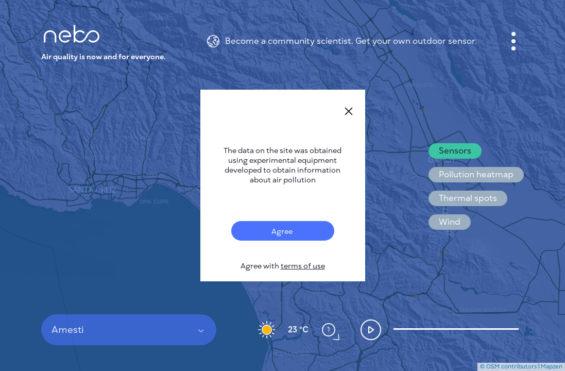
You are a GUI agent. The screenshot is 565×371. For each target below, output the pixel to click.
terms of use (303, 266)
